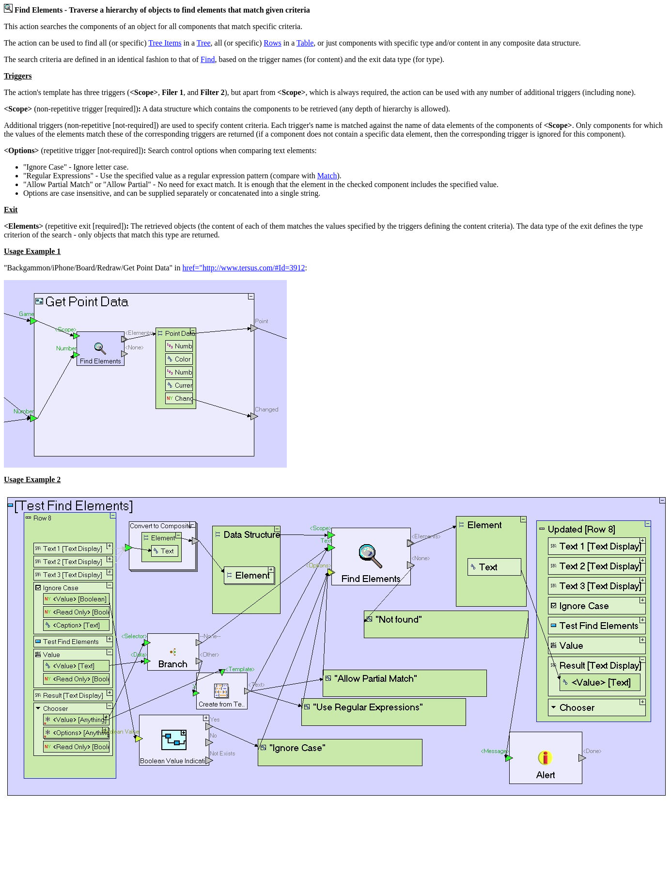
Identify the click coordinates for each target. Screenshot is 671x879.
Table (304, 43)
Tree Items (164, 43)
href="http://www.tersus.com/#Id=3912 (244, 268)
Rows (272, 43)
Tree (204, 43)
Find (208, 59)
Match (327, 176)
